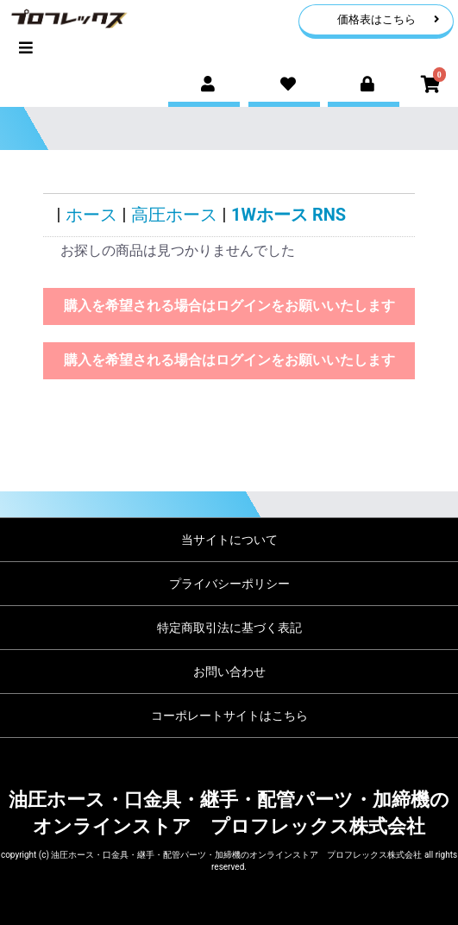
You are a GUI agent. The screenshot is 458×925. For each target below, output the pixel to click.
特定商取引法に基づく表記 (229, 627)
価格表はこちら (388, 19)
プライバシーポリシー (229, 584)
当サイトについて (229, 540)
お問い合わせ (229, 671)
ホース (91, 214)
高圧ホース (174, 214)
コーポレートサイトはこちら (229, 715)
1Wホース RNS (288, 214)
